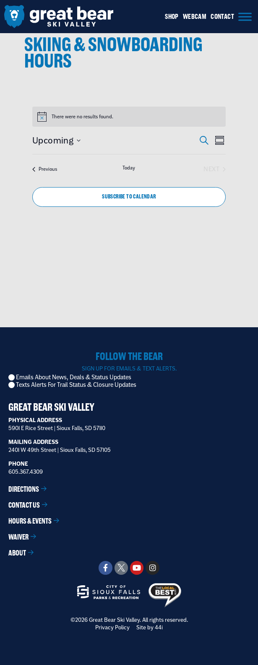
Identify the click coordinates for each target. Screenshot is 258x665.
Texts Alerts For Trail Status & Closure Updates (76, 385)
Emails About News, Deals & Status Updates (73, 377)
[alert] (82, 116)
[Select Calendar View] (220, 140)
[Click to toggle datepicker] (56, 140)
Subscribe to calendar (129, 196)
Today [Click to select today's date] (128, 168)
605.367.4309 (25, 471)
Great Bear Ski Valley (51, 407)
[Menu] (245, 17)
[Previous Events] (44, 169)
